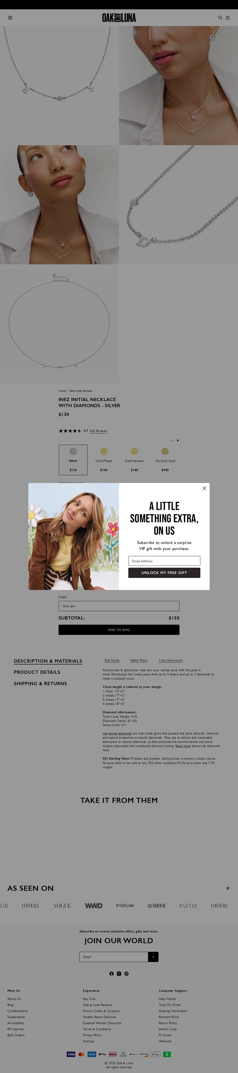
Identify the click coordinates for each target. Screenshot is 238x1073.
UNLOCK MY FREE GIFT (164, 572)
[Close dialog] (204, 488)
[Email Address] (164, 561)
